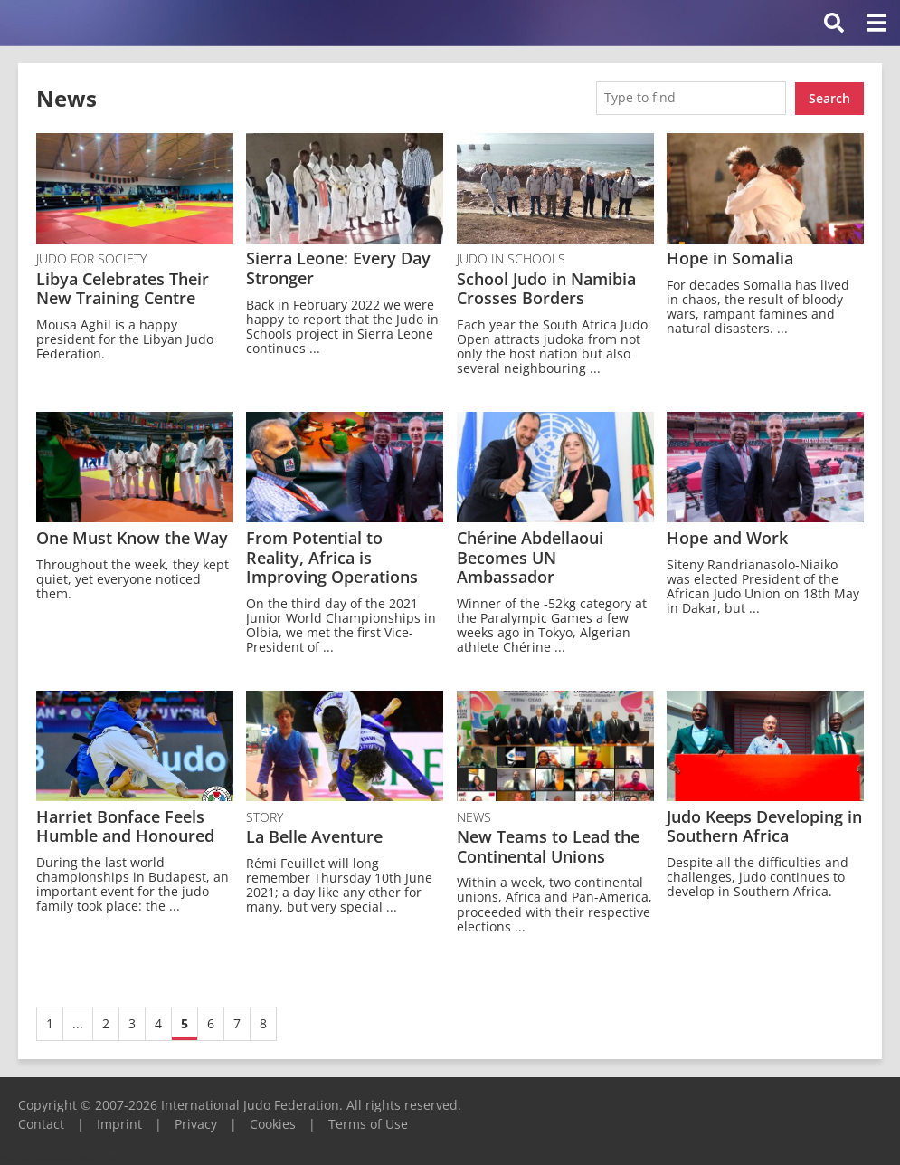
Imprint (119, 1123)
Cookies (273, 1123)
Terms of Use (368, 1123)
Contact (41, 1123)
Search (829, 97)
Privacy (196, 1123)
